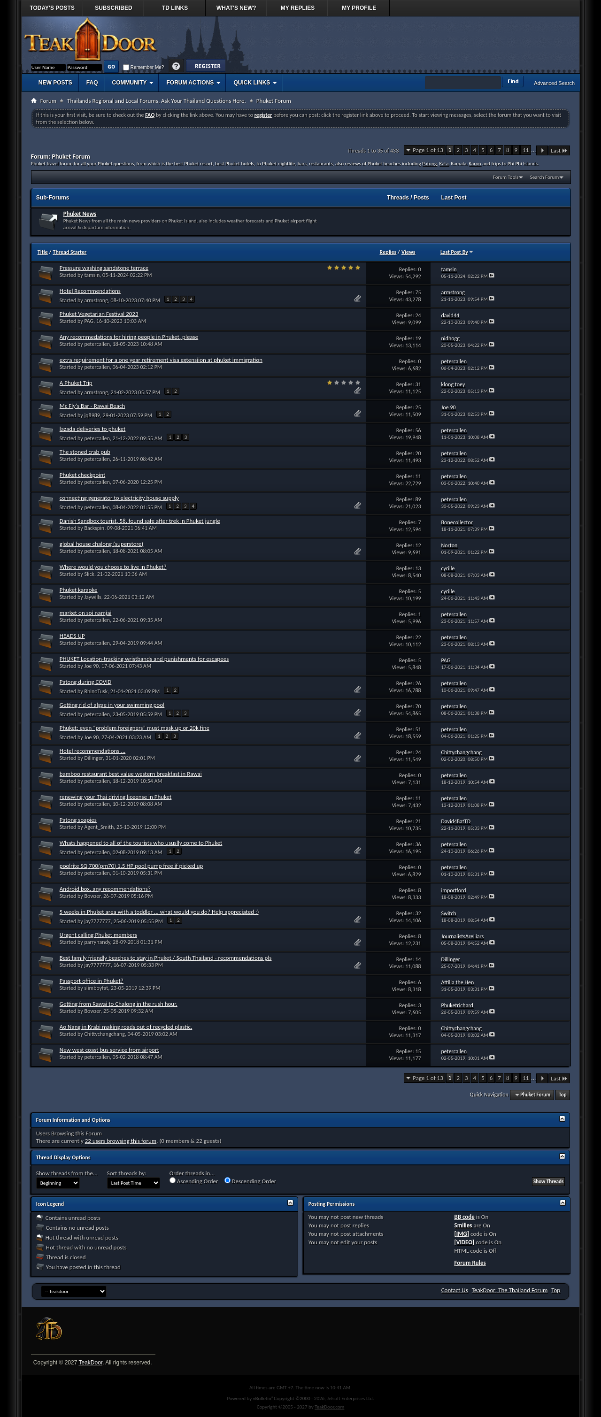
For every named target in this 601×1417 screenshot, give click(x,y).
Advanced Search (554, 83)
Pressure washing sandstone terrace (104, 267)
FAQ (92, 82)
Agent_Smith (99, 827)
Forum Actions (190, 82)
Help (176, 66)
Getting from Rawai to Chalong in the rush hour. (118, 1003)
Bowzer (92, 896)
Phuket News (80, 213)
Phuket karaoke (79, 589)
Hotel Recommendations (90, 290)
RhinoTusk (96, 691)
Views (408, 252)
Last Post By (457, 252)
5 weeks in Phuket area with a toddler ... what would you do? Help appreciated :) (159, 911)
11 (526, 149)
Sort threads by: (126, 1173)
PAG (88, 321)
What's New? (236, 8)
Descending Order (250, 1181)
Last (559, 150)
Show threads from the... (67, 1173)
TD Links (175, 8)
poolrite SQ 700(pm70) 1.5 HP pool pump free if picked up (131, 865)
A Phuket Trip (76, 382)
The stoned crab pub (85, 451)
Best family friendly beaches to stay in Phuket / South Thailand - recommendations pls (166, 957)
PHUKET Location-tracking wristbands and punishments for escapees (144, 658)
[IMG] (461, 1233)
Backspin (94, 528)
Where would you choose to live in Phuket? (113, 566)
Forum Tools (505, 177)
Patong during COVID (86, 681)
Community (129, 82)
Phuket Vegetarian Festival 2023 (99, 313)
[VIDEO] (464, 1242)
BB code (464, 1216)
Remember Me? (143, 67)
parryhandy (97, 942)
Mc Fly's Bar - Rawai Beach (92, 405)
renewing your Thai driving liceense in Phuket (116, 796)
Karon (475, 163)
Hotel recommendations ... (92, 750)
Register (205, 66)
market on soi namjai (86, 612)
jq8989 (92, 415)
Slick (89, 574)
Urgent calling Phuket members (98, 934)
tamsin (92, 275)
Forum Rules (469, 1262)
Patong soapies (78, 819)
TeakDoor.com (329, 1407)
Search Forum (544, 177)
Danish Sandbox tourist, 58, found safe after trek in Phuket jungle (140, 520)
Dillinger (93, 758)
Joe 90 (91, 666)
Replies (388, 252)
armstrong (96, 300)
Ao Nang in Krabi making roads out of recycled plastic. (126, 1026)
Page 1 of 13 (428, 149)
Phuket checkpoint (83, 474)
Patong (429, 163)
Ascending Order (194, 1181)
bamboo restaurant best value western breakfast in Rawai (131, 773)
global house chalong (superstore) (101, 543)
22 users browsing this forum (120, 1140)
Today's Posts (52, 8)
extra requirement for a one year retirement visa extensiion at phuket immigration (161, 359)
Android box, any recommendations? (105, 888)
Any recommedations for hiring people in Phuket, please (129, 336)
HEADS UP (72, 635)
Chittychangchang (104, 1034)
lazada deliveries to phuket (93, 428)
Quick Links (251, 82)
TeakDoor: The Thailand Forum (510, 1290)
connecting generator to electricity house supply (119, 497)
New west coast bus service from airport (109, 1049)
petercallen (97, 344)
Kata (444, 163)
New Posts (55, 82)
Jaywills (92, 597)
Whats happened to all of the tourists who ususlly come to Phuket (141, 842)
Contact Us (454, 1290)
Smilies (463, 1225)
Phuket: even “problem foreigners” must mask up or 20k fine (134, 727)
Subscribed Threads (113, 10)
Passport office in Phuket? (91, 980)
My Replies (298, 8)
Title (43, 252)
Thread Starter (69, 252)
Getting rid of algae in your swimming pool (112, 704)
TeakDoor (90, 1362)
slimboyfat (96, 988)
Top (562, 1095)
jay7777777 (97, 921)
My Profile (359, 8)
